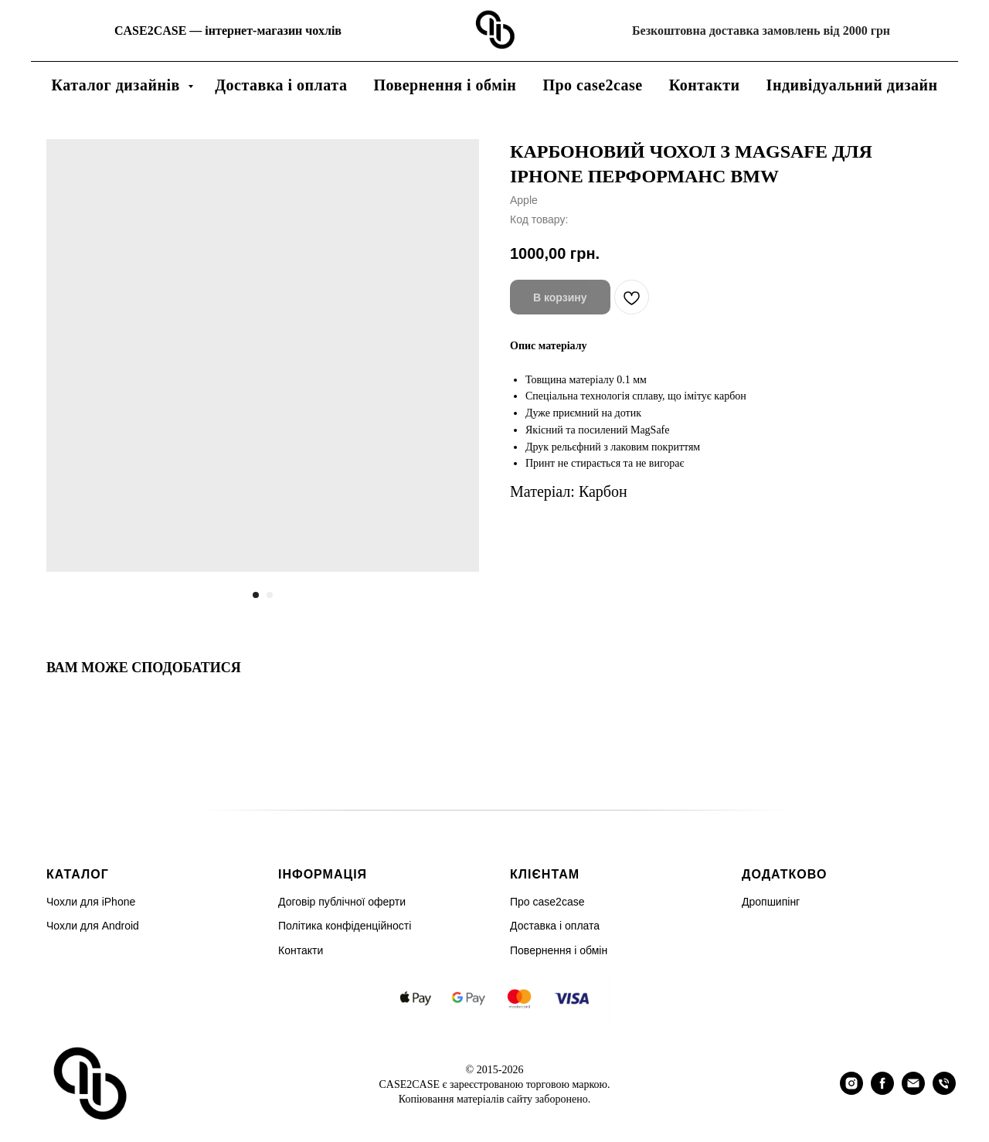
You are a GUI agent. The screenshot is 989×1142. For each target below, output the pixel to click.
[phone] (944, 1090)
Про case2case (592, 84)
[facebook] (882, 1090)
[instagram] (851, 1090)
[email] (913, 1090)
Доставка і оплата (281, 84)
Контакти (704, 84)
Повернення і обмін (444, 84)
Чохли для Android (92, 925)
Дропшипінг (771, 902)
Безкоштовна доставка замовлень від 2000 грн (761, 30)
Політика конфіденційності (344, 925)
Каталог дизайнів (117, 84)
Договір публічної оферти (342, 902)
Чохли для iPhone (90, 902)
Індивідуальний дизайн (852, 84)
